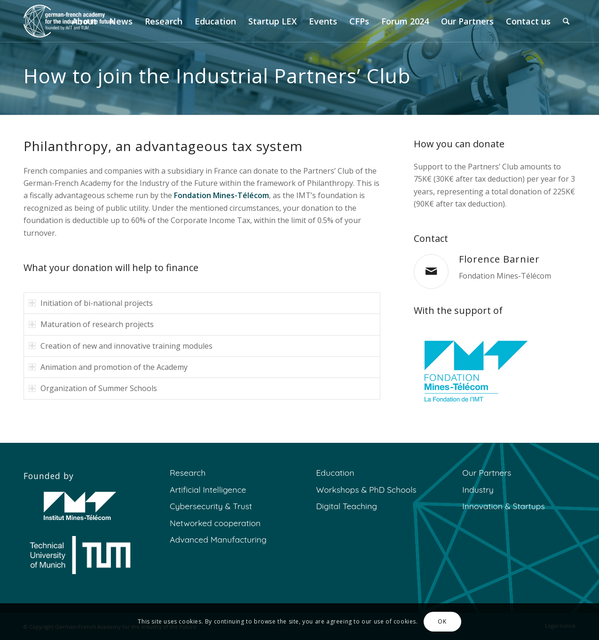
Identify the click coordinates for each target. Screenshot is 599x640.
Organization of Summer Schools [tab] (93, 388)
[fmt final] (472, 371)
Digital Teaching (346, 506)
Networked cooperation (215, 523)
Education (335, 472)
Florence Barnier (499, 259)
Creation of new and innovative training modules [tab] (121, 346)
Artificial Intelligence (208, 489)
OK (442, 621)
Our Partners (486, 472)
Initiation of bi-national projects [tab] (91, 303)
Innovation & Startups (503, 506)
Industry (478, 489)
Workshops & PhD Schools (366, 489)
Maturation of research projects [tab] (91, 324)
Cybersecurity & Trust (211, 506)
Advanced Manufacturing (218, 539)
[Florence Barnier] (431, 271)
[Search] (566, 21)
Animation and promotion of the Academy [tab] (108, 367)
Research (187, 472)
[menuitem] (84, 21)
